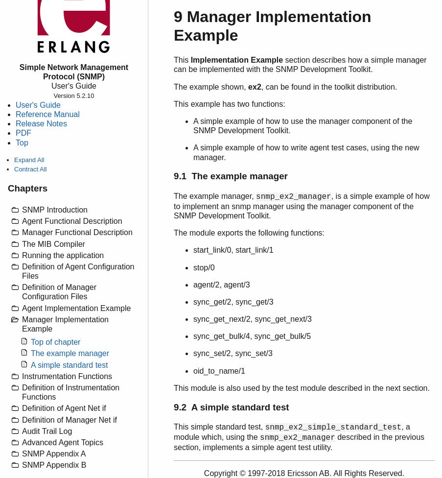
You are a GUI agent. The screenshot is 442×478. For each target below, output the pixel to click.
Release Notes (41, 124)
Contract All (30, 169)
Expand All (29, 160)
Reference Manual (48, 114)
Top (22, 143)
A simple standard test (69, 365)
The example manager (70, 353)
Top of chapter (55, 342)
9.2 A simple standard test (231, 407)
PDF (23, 133)
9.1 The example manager (231, 176)
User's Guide (38, 105)
